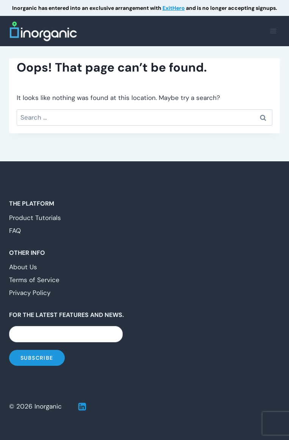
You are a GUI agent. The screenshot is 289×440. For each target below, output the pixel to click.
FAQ (15, 230)
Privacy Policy (29, 293)
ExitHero (173, 8)
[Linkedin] (82, 407)
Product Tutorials (35, 218)
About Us (23, 267)
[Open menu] (273, 31)
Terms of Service (34, 280)
